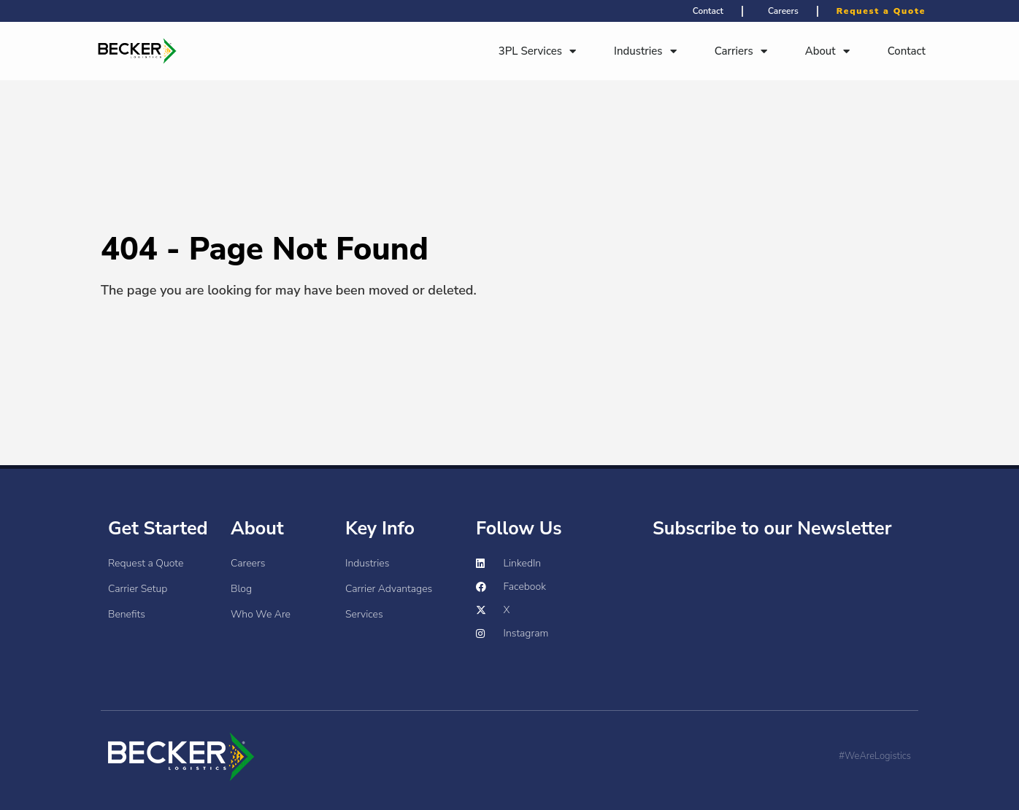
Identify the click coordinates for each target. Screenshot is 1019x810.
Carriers (741, 48)
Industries (645, 48)
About (827, 48)
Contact (907, 47)
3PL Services (537, 48)
